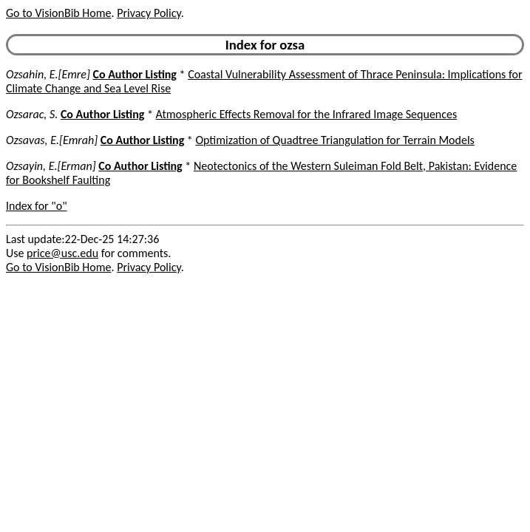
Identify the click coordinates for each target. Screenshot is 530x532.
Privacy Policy (148, 13)
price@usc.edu (62, 253)
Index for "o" (36, 206)
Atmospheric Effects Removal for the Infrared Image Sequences (307, 114)
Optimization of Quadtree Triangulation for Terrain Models (334, 140)
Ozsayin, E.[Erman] (51, 166)
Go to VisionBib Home (58, 13)
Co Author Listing (134, 74)
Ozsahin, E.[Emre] (48, 74)
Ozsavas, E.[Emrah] (52, 140)
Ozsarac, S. (32, 114)
